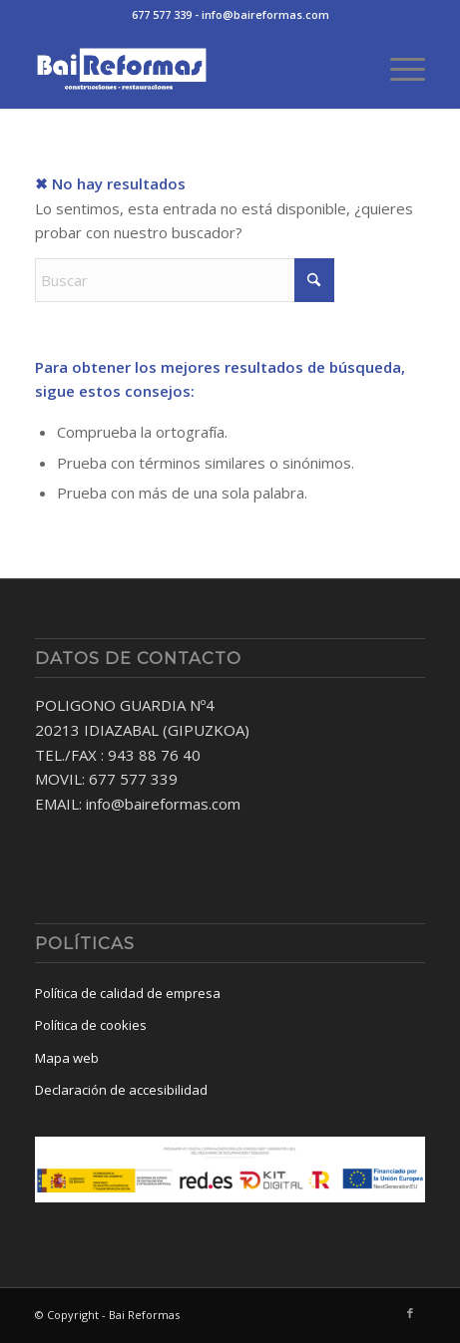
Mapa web (67, 1058)
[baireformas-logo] (191, 69)
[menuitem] (397, 69)
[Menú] (397, 69)
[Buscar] (184, 280)
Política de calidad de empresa (128, 993)
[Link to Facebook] (410, 1313)
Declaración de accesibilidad (121, 1090)
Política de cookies (91, 1025)
